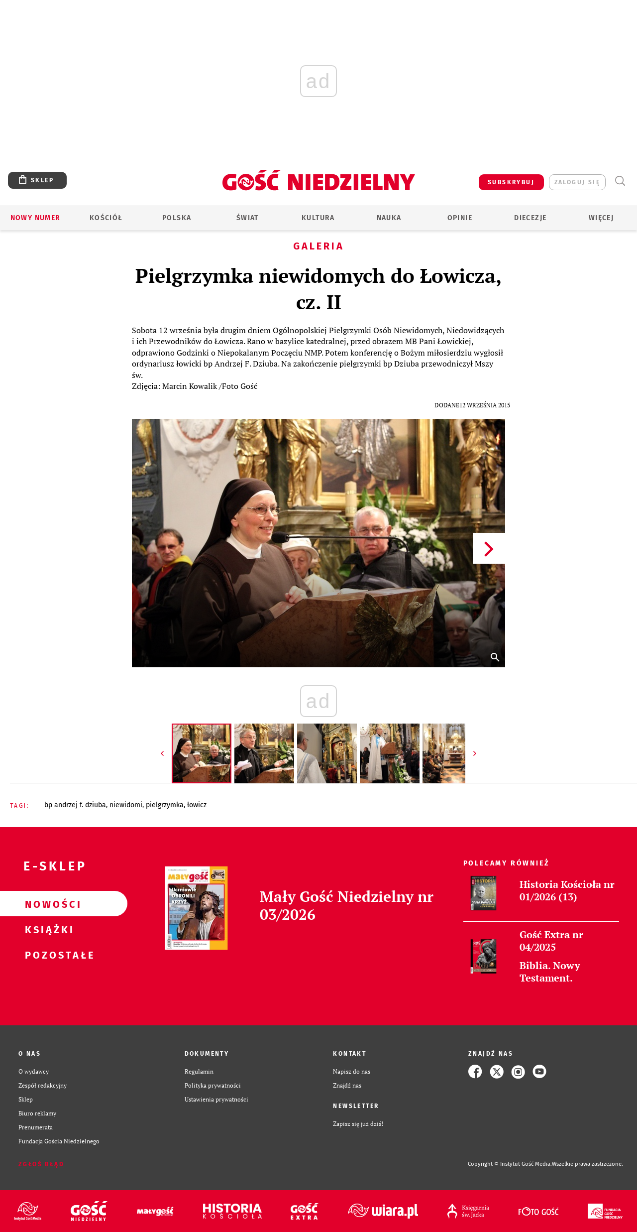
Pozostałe (48, 954)
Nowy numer (35, 218)
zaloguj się (577, 182)
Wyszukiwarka (620, 181)
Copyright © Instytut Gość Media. (510, 1164)
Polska (176, 218)
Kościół (106, 218)
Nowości (48, 903)
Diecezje (530, 218)
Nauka (389, 218)
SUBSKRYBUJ (511, 182)
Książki (48, 929)
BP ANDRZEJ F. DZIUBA (75, 805)
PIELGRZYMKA (165, 805)
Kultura (318, 218)
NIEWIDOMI (125, 805)
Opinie (459, 218)
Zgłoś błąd (41, 1164)
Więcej (601, 218)
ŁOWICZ (197, 805)
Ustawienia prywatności (216, 1099)
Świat (247, 218)
